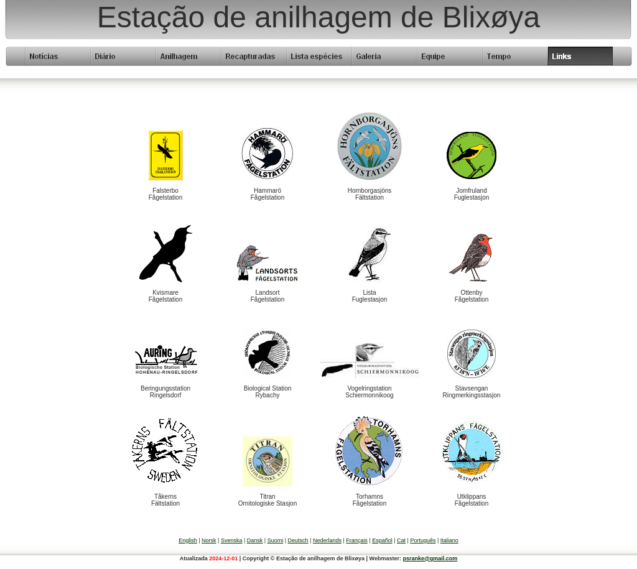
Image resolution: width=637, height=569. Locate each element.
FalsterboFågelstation (165, 194)
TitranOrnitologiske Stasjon (267, 500)
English (188, 540)
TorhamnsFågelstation (369, 500)
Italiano (449, 540)
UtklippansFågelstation (471, 500)
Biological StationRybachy (268, 392)
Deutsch (298, 540)
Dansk (255, 540)
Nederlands (327, 540)
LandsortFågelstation (267, 296)
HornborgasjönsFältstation (370, 194)
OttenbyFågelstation (471, 296)
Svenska (232, 540)
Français (357, 540)
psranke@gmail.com (429, 558)
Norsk (209, 540)
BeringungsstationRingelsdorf (165, 392)
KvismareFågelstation (165, 296)
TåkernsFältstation (165, 500)
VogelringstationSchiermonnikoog (369, 392)
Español (382, 540)
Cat (401, 540)
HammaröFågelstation (267, 194)
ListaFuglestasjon (370, 296)
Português (422, 540)
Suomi (275, 540)
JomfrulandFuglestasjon (472, 194)
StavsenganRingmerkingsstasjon (472, 392)
